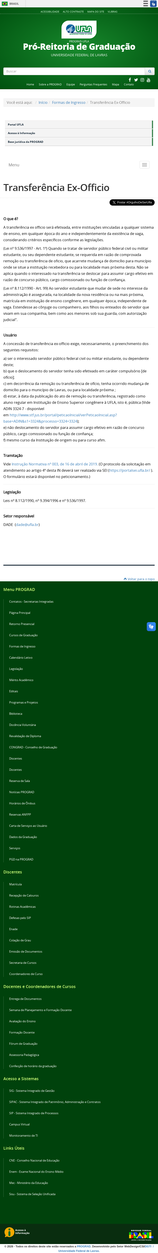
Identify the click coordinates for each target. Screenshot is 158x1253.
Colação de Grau (20, 940)
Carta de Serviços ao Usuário (28, 826)
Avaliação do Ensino (22, 1021)
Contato (129, 84)
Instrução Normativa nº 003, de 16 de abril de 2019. (55, 464)
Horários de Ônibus (22, 803)
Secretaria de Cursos (22, 963)
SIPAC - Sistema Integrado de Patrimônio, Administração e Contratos (55, 1102)
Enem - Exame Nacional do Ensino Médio (36, 1172)
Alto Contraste (73, 11)
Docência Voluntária (22, 725)
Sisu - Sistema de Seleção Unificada (32, 1194)
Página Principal (19, 613)
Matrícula (15, 884)
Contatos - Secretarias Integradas (31, 602)
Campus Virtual (19, 1124)
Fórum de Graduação (23, 1044)
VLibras (112, 11)
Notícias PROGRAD (21, 792)
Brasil (9, 4)
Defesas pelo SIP (20, 918)
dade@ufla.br (27, 524)
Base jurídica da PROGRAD (25, 142)
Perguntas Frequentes (93, 84)
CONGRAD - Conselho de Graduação (33, 747)
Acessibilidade (50, 11)
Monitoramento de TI (23, 1136)
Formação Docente (22, 1032)
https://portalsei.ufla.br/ (129, 470)
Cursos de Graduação (23, 635)
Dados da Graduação (23, 837)
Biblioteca (15, 714)
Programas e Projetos (23, 702)
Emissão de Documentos (25, 951)
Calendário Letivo (21, 658)
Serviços (14, 848)
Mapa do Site (95, 11)
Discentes (15, 758)
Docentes (15, 770)
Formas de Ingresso (69, 102)
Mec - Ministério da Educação (28, 1183)
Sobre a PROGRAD (50, 84)
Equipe (70, 84)
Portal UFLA (16, 124)
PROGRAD (83, 1246)
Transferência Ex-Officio (56, 187)
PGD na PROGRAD (21, 859)
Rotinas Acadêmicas (22, 907)
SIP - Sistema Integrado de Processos (33, 1113)
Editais (13, 691)
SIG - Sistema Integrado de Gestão (32, 1091)
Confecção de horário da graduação (33, 1066)
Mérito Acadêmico (21, 680)
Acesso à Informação (21, 133)
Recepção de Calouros (24, 895)
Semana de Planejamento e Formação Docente (40, 1010)
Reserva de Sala (19, 781)
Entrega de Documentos (25, 999)
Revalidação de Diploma (25, 736)
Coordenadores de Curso (26, 974)
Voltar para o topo (139, 579)
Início (43, 102)
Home (30, 84)
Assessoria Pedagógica (24, 1055)
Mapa (115, 84)
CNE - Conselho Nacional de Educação (34, 1160)
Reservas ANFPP (20, 815)
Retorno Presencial (21, 624)
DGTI (148, 1246)
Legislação (16, 669)
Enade (13, 929)
